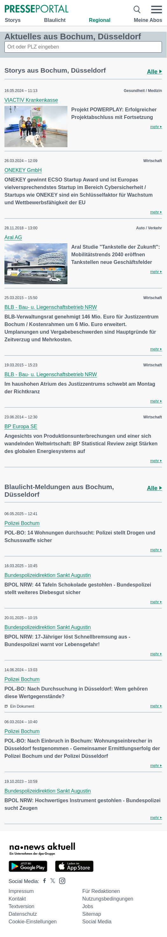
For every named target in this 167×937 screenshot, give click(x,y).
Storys (13, 20)
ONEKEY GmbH (23, 170)
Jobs (87, 906)
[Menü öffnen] (156, 9)
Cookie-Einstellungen (33, 921)
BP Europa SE (20, 426)
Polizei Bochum (21, 523)
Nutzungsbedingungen (107, 898)
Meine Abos (148, 20)
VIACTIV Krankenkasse (31, 100)
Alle (154, 72)
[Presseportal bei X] (50, 881)
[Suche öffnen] (137, 9)
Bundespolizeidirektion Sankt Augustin (47, 575)
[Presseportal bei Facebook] (42, 881)
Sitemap (91, 914)
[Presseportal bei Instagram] (60, 880)
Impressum (21, 891)
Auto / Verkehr (149, 228)
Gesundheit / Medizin (143, 90)
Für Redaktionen (101, 891)
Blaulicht (55, 20)
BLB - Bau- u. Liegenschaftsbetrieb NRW (50, 307)
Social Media (97, 921)
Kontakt (17, 898)
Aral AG (13, 237)
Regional (100, 20)
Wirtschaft (152, 161)
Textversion (21, 906)
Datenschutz (23, 914)
